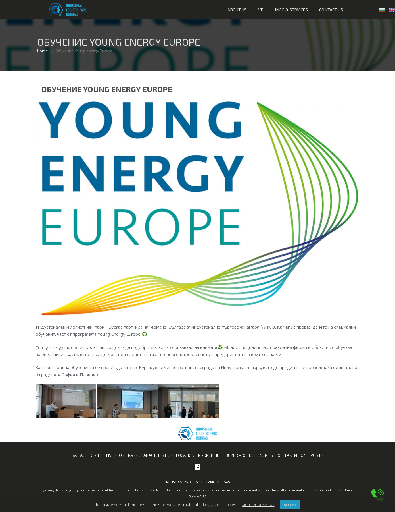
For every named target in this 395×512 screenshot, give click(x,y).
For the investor (106, 455)
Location (185, 455)
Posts (316, 455)
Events (265, 455)
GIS (304, 455)
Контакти (287, 455)
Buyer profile (239, 455)
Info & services (291, 9)
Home (42, 50)
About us (237, 9)
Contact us (331, 9)
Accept (290, 505)
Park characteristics (150, 455)
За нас (78, 455)
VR (261, 9)
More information (258, 505)
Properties (210, 455)
